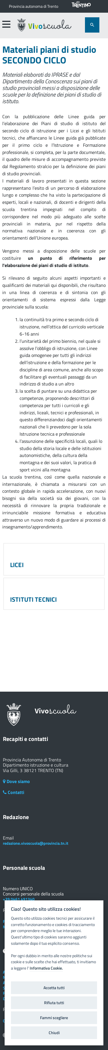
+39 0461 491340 (19, 899)
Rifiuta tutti (54, 1003)
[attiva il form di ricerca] (92, 25)
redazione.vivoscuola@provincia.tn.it (35, 843)
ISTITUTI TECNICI (33, 599)
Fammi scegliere (54, 1018)
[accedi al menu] (6, 24)
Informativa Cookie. (46, 968)
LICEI (17, 565)
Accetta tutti (54, 988)
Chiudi (54, 1033)
